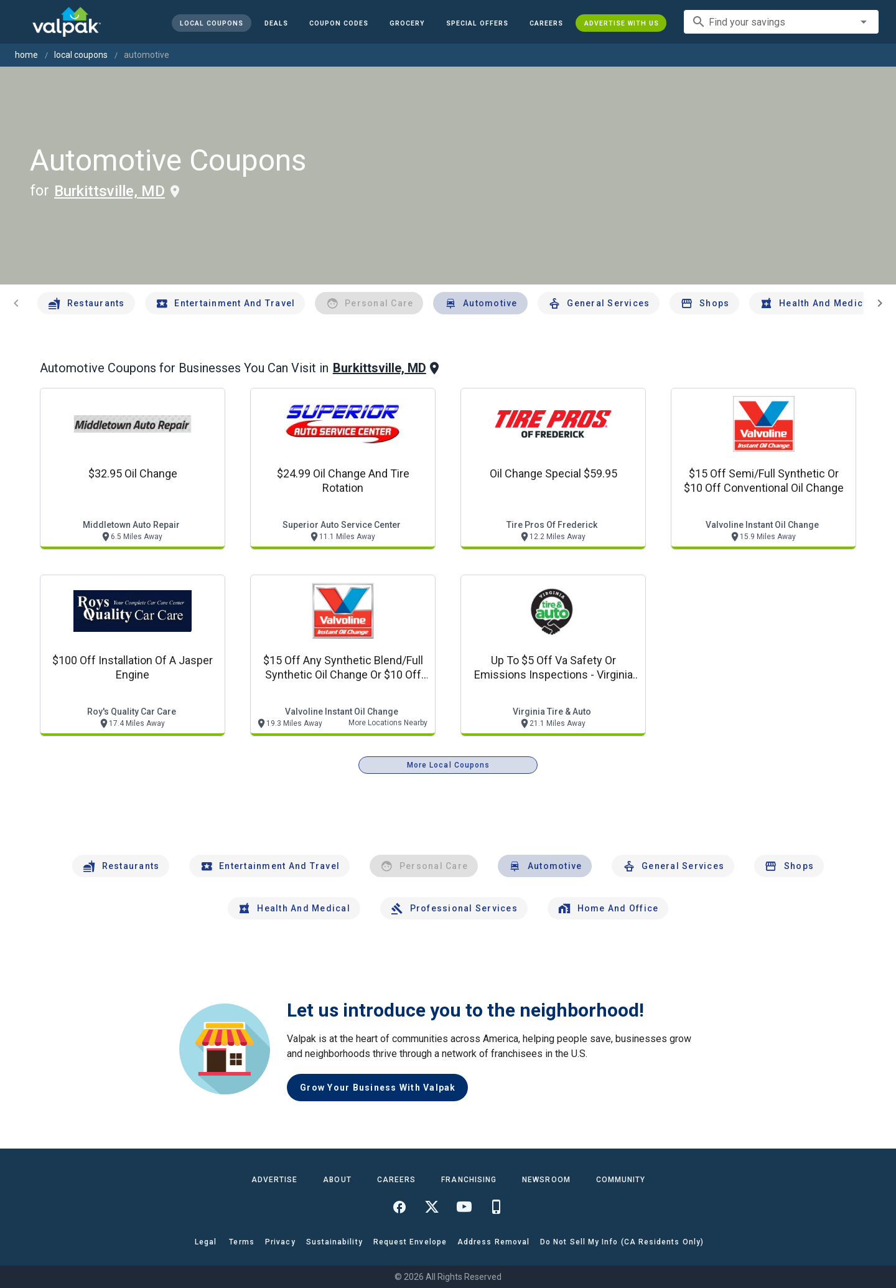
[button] (476, 23)
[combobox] (781, 22)
